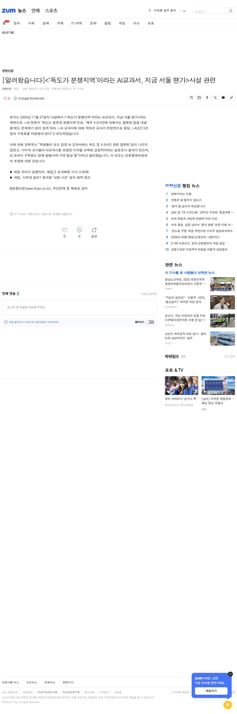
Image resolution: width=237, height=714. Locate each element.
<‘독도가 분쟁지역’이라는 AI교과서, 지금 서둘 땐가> (102, 117)
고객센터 (104, 692)
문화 (93, 23)
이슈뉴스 (31, 682)
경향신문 (7, 88)
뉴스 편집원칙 (10, 692)
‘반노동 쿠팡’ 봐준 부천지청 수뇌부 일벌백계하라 (201, 231)
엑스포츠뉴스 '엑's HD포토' (179, 404)
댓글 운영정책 (149, 293)
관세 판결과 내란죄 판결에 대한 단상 (194, 218)
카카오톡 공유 (223, 97)
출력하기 (199, 97)
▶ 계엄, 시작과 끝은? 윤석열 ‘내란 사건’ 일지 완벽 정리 (50, 177)
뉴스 (22, 10)
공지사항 (89, 692)
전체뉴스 (50, 682)
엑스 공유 (215, 97)
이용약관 (28, 692)
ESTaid (8, 702)
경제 (45, 23)
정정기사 (68, 682)
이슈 (136, 23)
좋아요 (6, 98)
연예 (36, 10)
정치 (17, 23)
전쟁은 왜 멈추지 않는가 (186, 200)
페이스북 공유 (207, 97)
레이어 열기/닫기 (94, 233)
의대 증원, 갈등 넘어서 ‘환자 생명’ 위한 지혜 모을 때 (203, 225)
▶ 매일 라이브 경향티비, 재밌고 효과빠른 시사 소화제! (49, 172)
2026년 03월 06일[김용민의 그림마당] (195, 237)
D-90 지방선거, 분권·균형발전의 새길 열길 (198, 243)
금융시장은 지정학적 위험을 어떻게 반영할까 (199, 249)
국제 (60, 23)
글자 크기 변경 (191, 97)
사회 (31, 23)
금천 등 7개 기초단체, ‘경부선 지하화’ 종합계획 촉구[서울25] (203, 212)
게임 (122, 23)
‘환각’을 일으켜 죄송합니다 (188, 206)
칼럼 (107, 23)
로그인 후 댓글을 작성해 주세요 (26, 307)
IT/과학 (76, 23)
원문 (16, 88)
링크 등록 (229, 356)
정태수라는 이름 (181, 194)
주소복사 (231, 97)
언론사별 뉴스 (10, 682)
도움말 (118, 692)
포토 (151, 23)
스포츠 (51, 10)
